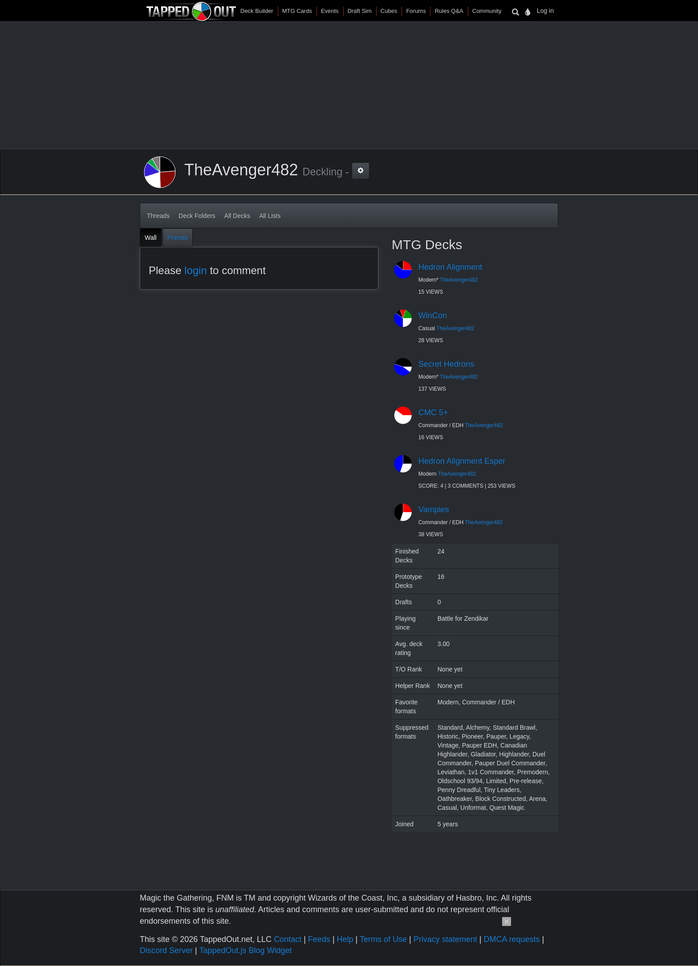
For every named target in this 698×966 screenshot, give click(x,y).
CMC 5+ (433, 412)
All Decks (237, 215)
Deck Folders (197, 215)
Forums (416, 11)
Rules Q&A (448, 11)
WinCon (432, 315)
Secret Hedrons (446, 364)
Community (487, 11)
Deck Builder (256, 11)
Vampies (433, 509)
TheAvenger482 (459, 280)
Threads (158, 215)
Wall (151, 237)
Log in (545, 10)
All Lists (269, 215)
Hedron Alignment (450, 267)
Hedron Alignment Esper (461, 461)
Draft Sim (360, 11)
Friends (177, 237)
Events (330, 11)
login (195, 270)
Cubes (389, 11)
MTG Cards (297, 11)
